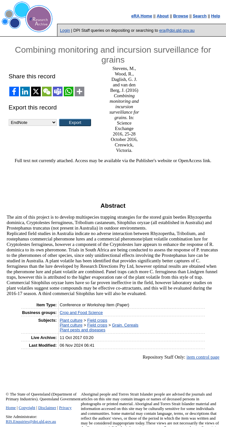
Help (215, 15)
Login (65, 30)
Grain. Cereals (125, 325)
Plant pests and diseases (82, 329)
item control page (203, 357)
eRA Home (141, 15)
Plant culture (71, 320)
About (163, 15)
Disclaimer (47, 407)
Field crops (97, 320)
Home (11, 407)
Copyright (27, 407)
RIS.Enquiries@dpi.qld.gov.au (31, 421)
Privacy (65, 407)
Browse (180, 15)
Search (199, 15)
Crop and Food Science (81, 312)
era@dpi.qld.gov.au (177, 30)
